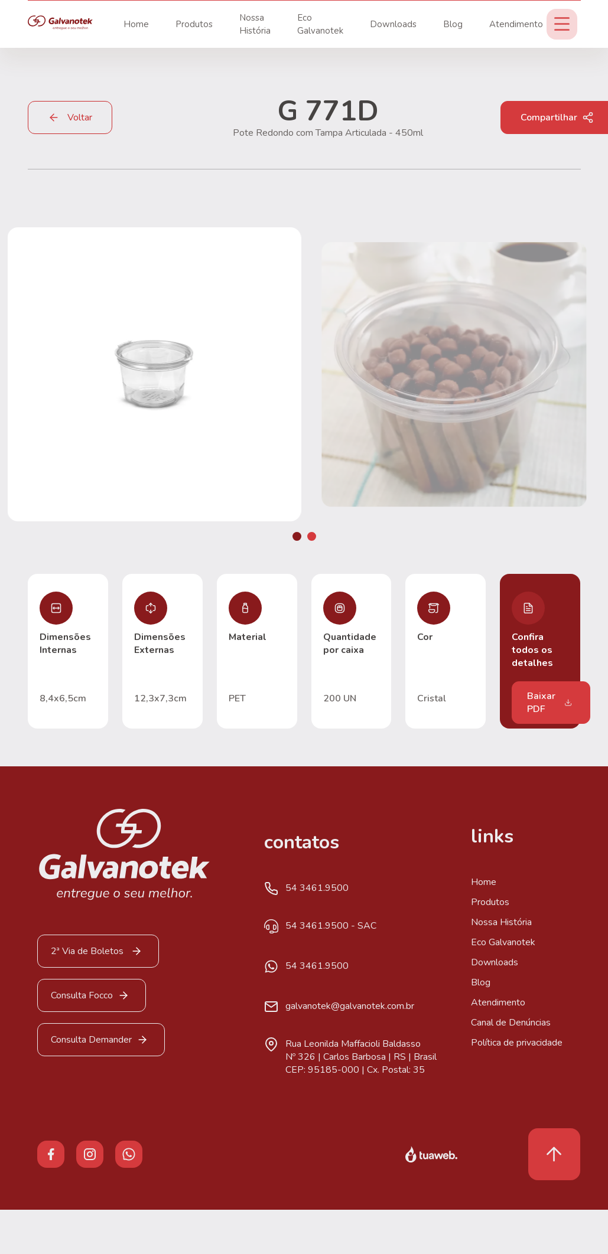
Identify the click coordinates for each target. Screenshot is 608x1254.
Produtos (194, 24)
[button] (296, 536)
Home (136, 24)
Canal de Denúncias (511, 1022)
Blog (453, 24)
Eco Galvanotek (503, 942)
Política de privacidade (517, 1042)
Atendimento (516, 24)
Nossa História (501, 922)
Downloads (393, 24)
